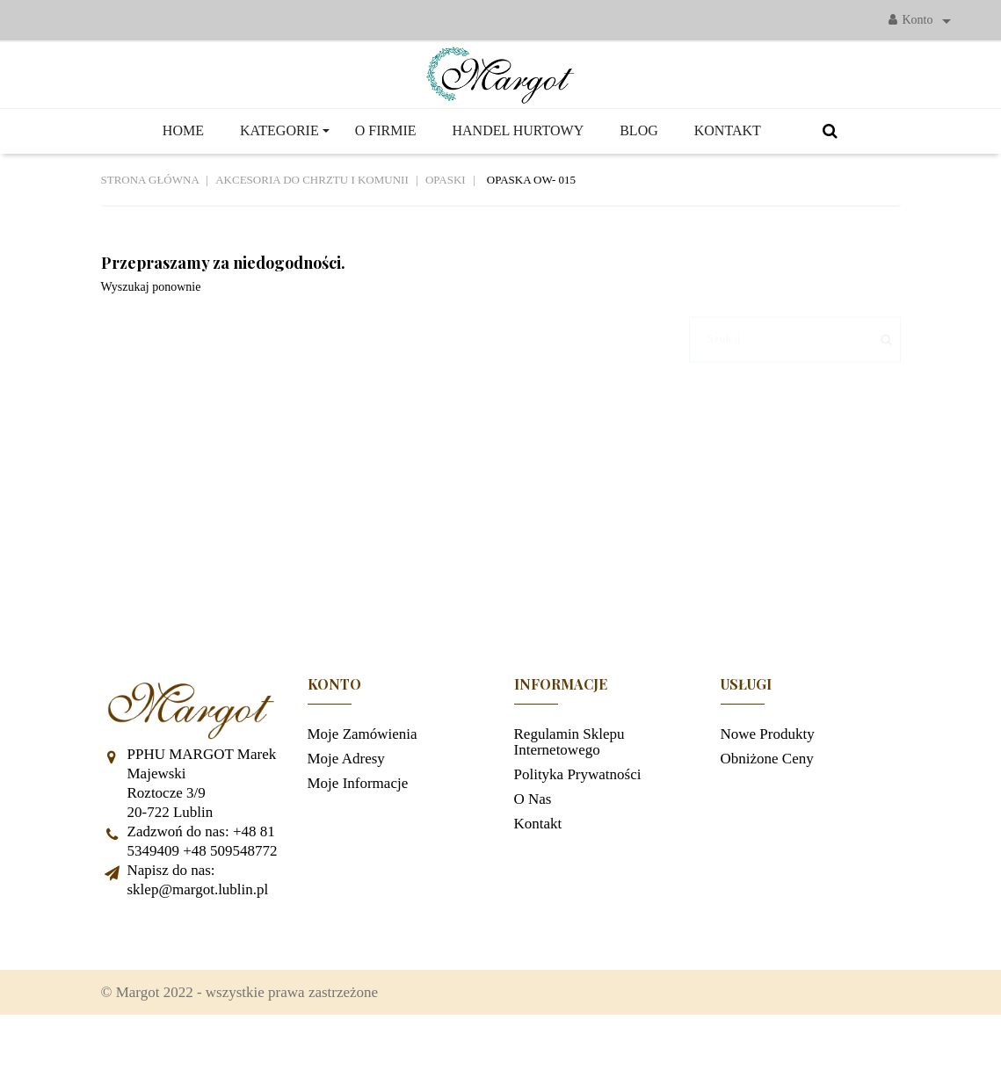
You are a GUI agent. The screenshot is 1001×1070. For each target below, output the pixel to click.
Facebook (123, 978)
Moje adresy (346, 802)
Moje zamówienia (362, 778)
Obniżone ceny (767, 802)
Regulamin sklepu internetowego (569, 786)
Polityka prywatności (578, 818)
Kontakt (538, 867)
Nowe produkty (768, 778)
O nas (533, 843)
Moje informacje (358, 827)
